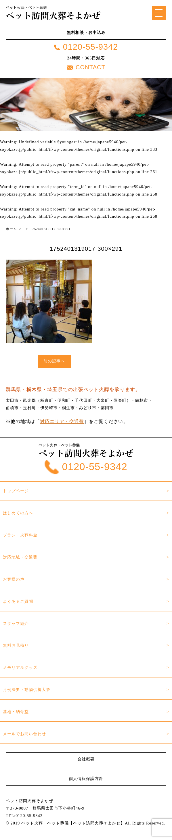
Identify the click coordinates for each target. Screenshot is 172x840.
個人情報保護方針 (86, 778)
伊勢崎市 (49, 407)
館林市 (141, 400)
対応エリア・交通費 (62, 421)
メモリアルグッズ (20, 667)
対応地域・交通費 (20, 557)
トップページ (16, 490)
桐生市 (68, 407)
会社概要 (86, 759)
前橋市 (12, 407)
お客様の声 (13, 579)
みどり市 (87, 407)
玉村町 (29, 407)
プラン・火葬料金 (20, 535)
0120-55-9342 (86, 46)
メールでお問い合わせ (24, 733)
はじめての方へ (18, 513)
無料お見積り (16, 645)
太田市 (12, 400)
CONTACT (86, 67)
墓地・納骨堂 (16, 711)
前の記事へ (54, 361)
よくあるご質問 (18, 601)
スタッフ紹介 (16, 623)
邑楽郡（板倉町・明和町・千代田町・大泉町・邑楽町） (77, 400)
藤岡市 (107, 407)
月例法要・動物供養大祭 (26, 689)
